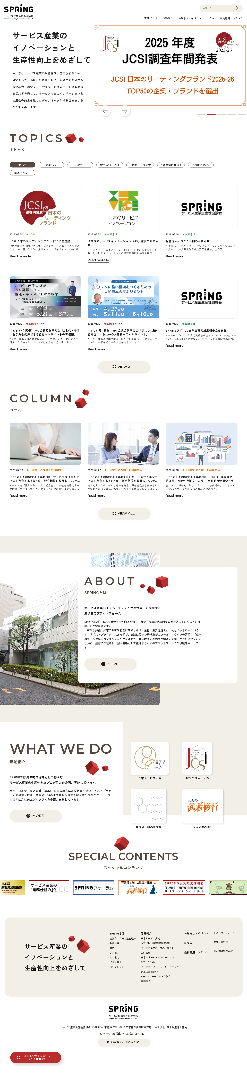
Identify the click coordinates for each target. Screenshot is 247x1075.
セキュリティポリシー (225, 933)
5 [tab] (242, 114)
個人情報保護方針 (223, 950)
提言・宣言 (116, 962)
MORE (112, 664)
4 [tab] (231, 114)
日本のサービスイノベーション (157, 957)
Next (124, 110)
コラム (210, 18)
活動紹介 (168, 18)
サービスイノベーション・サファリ (160, 967)
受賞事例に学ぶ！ (171, 165)
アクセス (114, 952)
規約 (112, 948)
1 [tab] (201, 114)
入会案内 (114, 957)
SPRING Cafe (201, 165)
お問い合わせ (221, 941)
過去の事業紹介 (149, 971)
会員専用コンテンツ (231, 18)
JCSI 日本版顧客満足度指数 (156, 943)
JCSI (80, 165)
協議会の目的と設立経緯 (123, 938)
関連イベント (22, 173)
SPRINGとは (150, 18)
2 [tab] (211, 114)
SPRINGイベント (109, 165)
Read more (18, 256)
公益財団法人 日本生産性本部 (125, 1042)
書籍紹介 (145, 981)
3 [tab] (221, 114)
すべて (22, 165)
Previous (105, 110)
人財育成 (145, 952)
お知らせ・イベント (189, 18)
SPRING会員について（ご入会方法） (37, 1057)
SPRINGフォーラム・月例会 (156, 976)
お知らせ (51, 165)
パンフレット (117, 967)
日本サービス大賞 (140, 165)
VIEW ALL (126, 367)
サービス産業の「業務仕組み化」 (159, 948)
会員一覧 (114, 943)
